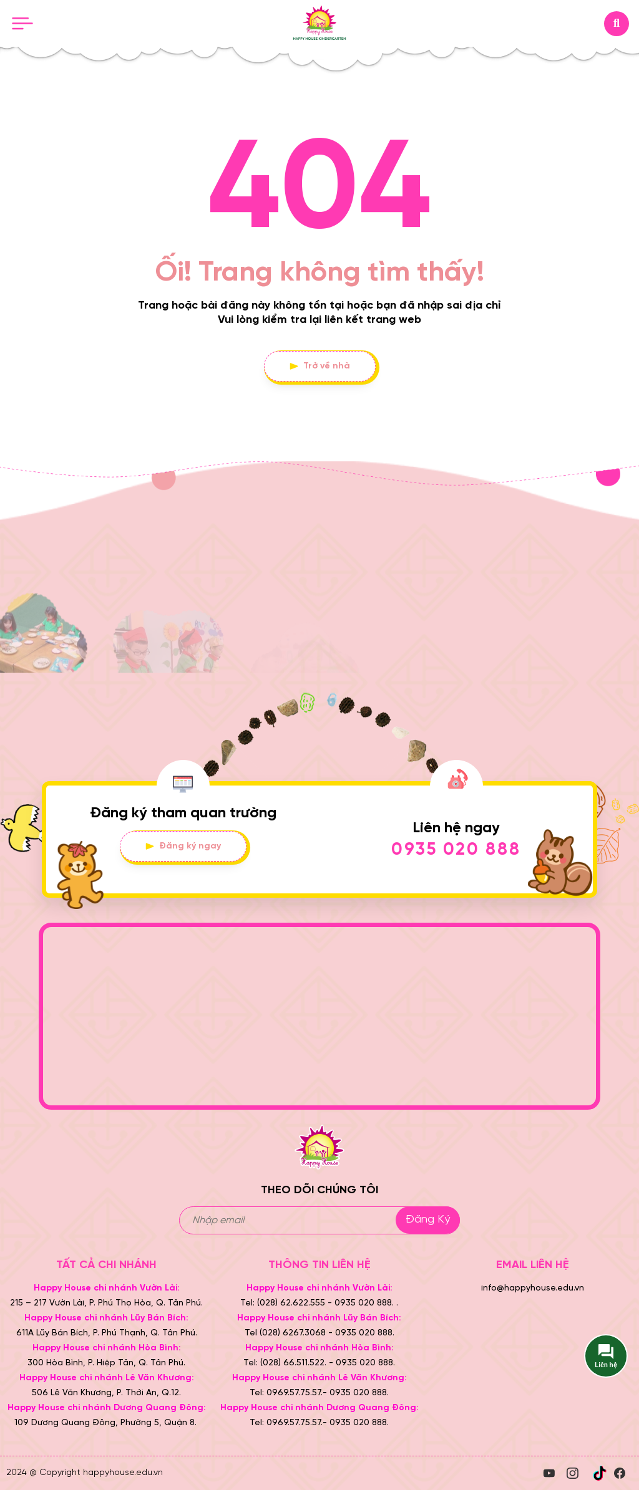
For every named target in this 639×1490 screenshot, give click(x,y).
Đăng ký (428, 1220)
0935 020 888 (456, 850)
